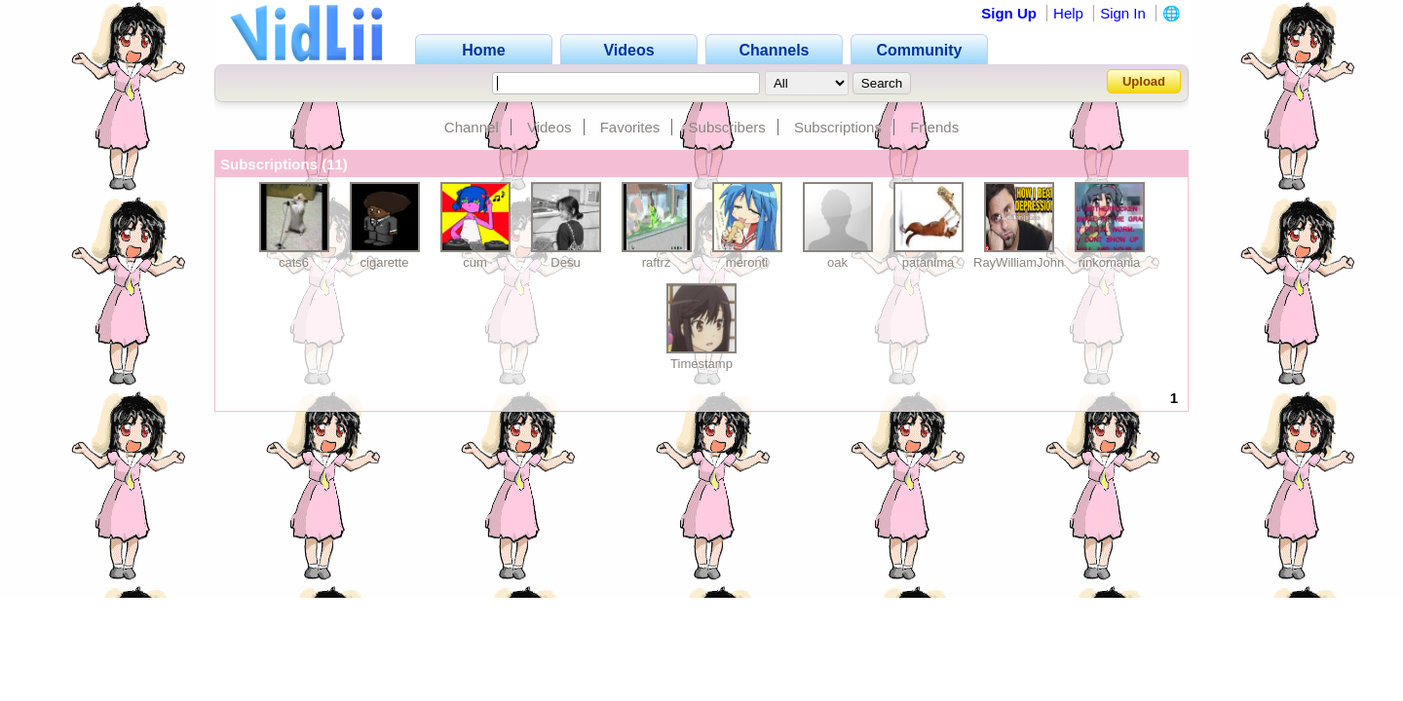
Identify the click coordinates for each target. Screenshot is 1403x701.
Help (1068, 13)
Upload (1143, 81)
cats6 (294, 262)
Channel (471, 127)
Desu (565, 262)
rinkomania (1110, 262)
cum (475, 262)
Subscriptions (838, 127)
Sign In (1123, 13)
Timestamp (701, 363)
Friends (934, 127)
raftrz (656, 262)
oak (837, 262)
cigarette (384, 262)
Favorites (630, 127)
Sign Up (1009, 13)
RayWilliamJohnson (1028, 262)
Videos (549, 127)
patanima (928, 262)
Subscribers (727, 127)
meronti (747, 262)
